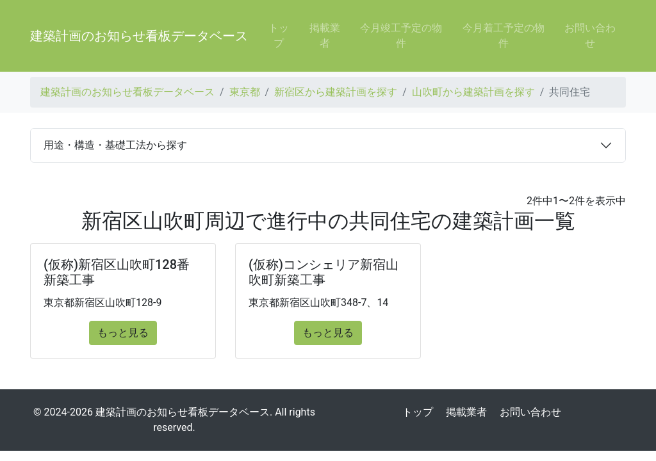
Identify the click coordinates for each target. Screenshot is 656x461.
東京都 (244, 92)
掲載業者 (324, 35)
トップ (278, 35)
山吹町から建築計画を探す (473, 92)
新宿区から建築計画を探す (335, 92)
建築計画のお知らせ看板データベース (139, 36)
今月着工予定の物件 (504, 35)
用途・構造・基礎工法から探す (115, 145)
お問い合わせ (590, 35)
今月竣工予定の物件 (401, 35)
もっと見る (123, 333)
